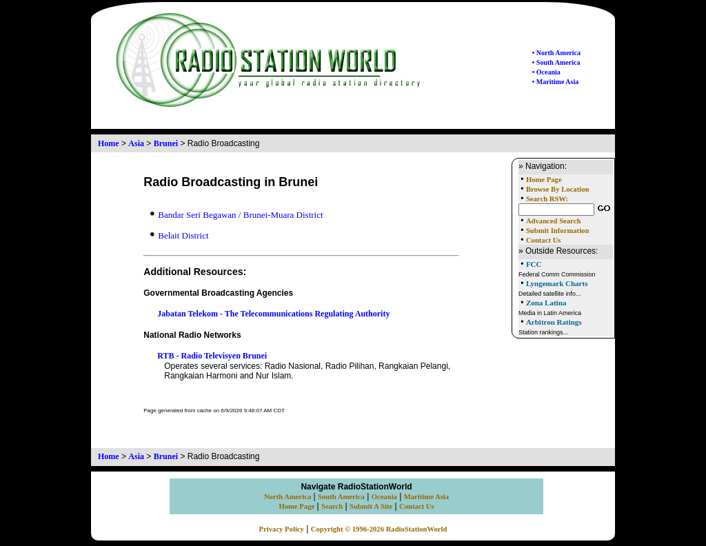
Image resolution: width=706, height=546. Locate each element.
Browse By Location (557, 189)
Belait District (179, 235)
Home (108, 143)
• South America (556, 62)
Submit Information (557, 230)
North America (287, 497)
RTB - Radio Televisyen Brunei (212, 356)
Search (332, 506)
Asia (136, 143)
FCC (534, 264)
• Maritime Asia (555, 81)
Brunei (166, 143)
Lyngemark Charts (557, 283)
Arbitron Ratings (554, 322)
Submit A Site (371, 506)
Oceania (384, 497)
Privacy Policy (281, 529)
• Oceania (546, 72)
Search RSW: (547, 199)
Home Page (544, 179)
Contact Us (543, 240)
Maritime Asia (426, 497)
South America (341, 497)
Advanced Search (553, 221)
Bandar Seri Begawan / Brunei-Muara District (236, 215)
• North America (556, 53)
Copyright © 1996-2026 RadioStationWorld (379, 529)
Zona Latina (546, 303)
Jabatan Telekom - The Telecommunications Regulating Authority (273, 313)
